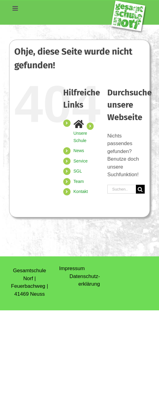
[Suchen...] (121, 189)
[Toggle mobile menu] (14, 10)
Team (79, 181)
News (79, 150)
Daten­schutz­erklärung (84, 280)
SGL (78, 171)
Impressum (72, 268)
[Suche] (140, 189)
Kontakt (81, 191)
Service (81, 161)
